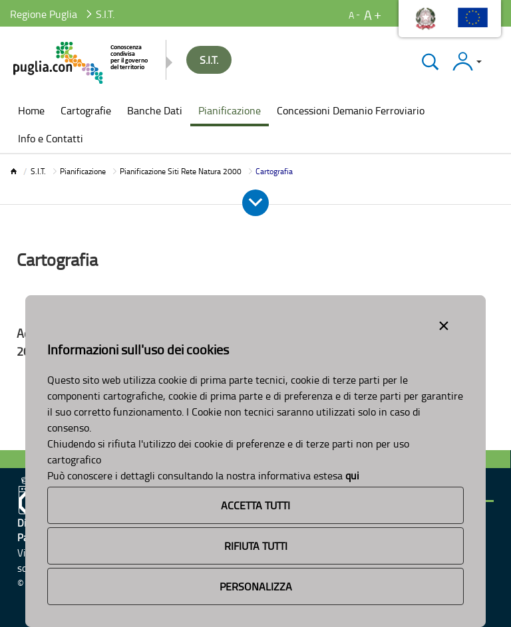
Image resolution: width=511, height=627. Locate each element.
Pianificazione (83, 171)
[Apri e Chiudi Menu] (255, 202)
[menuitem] (31, 111)
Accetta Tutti (255, 505)
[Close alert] (444, 323)
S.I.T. (38, 171)
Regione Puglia (43, 14)
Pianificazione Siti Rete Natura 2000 (181, 171)
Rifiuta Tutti (255, 546)
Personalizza (256, 586)
